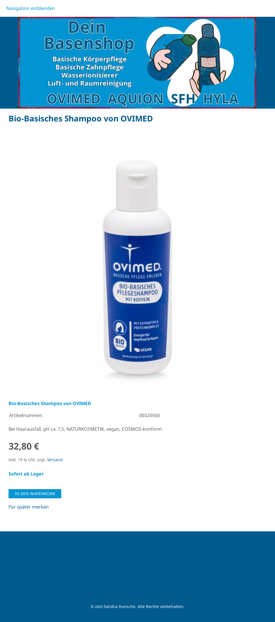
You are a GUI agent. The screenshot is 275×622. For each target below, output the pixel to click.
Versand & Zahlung (29, 555)
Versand (55, 459)
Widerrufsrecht (25, 548)
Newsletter (20, 571)
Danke (16, 586)
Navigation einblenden (30, 8)
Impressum (21, 563)
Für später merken (29, 507)
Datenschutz (22, 579)
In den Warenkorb (35, 493)
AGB (13, 540)
